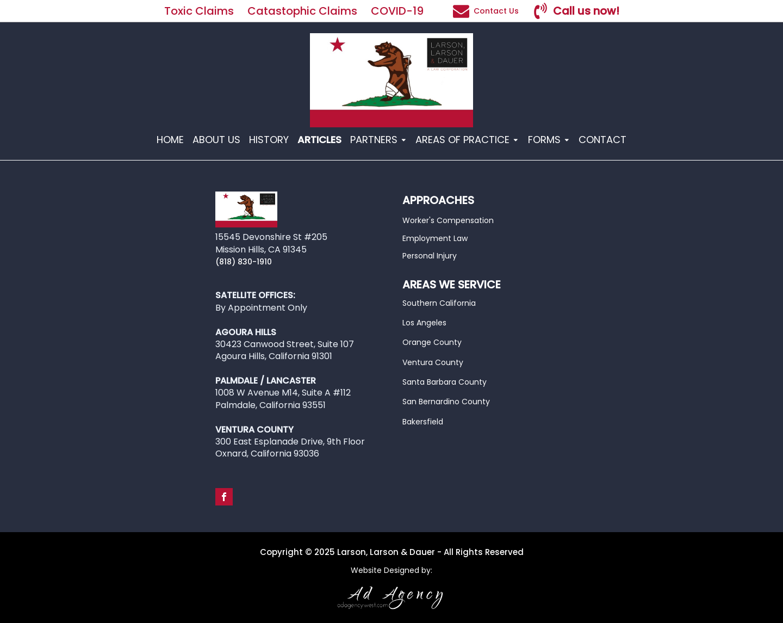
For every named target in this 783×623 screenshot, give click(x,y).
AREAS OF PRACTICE (467, 139)
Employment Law (435, 238)
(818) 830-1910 (243, 261)
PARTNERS (378, 139)
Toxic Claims (199, 10)
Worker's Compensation (448, 220)
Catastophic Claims (302, 10)
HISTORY (269, 139)
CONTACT (602, 139)
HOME (170, 139)
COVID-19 (398, 10)
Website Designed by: (391, 570)
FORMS (549, 139)
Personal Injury (429, 255)
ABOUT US (216, 139)
